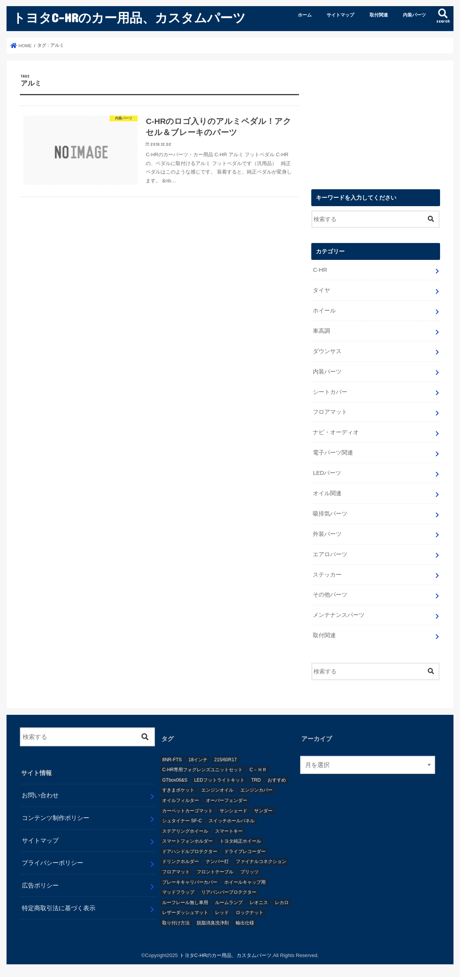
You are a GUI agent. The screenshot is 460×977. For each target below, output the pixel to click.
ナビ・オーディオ (336, 432)
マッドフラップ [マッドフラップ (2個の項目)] (178, 892)
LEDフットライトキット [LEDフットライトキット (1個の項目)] (219, 780)
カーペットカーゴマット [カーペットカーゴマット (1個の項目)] (187, 810)
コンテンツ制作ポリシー (55, 817)
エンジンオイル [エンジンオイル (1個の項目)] (217, 790)
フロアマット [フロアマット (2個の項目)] (176, 872)
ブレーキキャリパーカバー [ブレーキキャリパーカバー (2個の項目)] (189, 882)
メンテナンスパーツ (339, 615)
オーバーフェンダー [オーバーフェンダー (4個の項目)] (226, 800)
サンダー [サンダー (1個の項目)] (263, 810)
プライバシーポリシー (52, 862)
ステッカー (327, 575)
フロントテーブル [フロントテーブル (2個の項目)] (215, 872)
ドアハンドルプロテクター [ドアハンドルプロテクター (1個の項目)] (189, 851)
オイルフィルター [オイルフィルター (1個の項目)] (180, 800)
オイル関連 (327, 493)
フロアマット (330, 412)
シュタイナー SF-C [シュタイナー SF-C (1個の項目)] (182, 820)
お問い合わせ (40, 795)
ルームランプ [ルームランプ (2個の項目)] (229, 902)
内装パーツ (414, 15)
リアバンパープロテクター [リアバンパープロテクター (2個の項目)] (228, 892)
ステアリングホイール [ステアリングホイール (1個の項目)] (185, 831)
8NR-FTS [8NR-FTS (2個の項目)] (172, 759)
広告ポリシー (40, 885)
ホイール (324, 310)
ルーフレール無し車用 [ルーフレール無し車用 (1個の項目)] (185, 902)
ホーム (305, 15)
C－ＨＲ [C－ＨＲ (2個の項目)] (258, 769)
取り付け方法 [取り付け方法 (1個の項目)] (176, 923)
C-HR (320, 270)
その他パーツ (330, 595)
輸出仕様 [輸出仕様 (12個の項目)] (245, 923)
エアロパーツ (330, 554)
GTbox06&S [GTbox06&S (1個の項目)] (174, 780)
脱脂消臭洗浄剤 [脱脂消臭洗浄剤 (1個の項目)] (213, 923)
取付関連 (379, 15)
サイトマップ (340, 15)
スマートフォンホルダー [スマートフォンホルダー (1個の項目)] (187, 841)
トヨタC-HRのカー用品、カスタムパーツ (129, 17)
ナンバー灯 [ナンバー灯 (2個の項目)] (217, 861)
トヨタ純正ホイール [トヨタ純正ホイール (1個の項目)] (240, 841)
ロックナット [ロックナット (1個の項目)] (249, 912)
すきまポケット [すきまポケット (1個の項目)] (178, 790)
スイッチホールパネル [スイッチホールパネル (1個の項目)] (232, 820)
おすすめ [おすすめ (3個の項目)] (277, 780)
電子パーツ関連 (333, 453)
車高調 (321, 331)
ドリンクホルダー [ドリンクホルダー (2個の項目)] (180, 861)
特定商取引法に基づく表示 (58, 907)
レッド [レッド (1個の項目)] (222, 912)
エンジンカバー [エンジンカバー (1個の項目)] (256, 790)
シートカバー (330, 392)
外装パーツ (327, 534)
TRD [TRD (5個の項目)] (256, 780)
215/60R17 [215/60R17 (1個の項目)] (225, 759)
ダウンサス (327, 351)
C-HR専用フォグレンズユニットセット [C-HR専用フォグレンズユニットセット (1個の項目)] (202, 769)
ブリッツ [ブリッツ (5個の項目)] (249, 872)
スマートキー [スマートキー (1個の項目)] (229, 831)
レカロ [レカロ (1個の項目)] (282, 902)
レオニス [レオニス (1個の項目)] (259, 902)
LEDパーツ (327, 473)
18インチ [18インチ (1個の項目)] (198, 759)
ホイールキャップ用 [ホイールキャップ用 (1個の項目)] (245, 882)
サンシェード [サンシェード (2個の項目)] (233, 810)
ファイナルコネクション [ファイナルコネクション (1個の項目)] (261, 861)
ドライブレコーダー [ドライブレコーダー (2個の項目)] (245, 851)
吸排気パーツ (330, 514)
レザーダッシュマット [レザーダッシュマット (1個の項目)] (185, 912)
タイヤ (321, 290)
